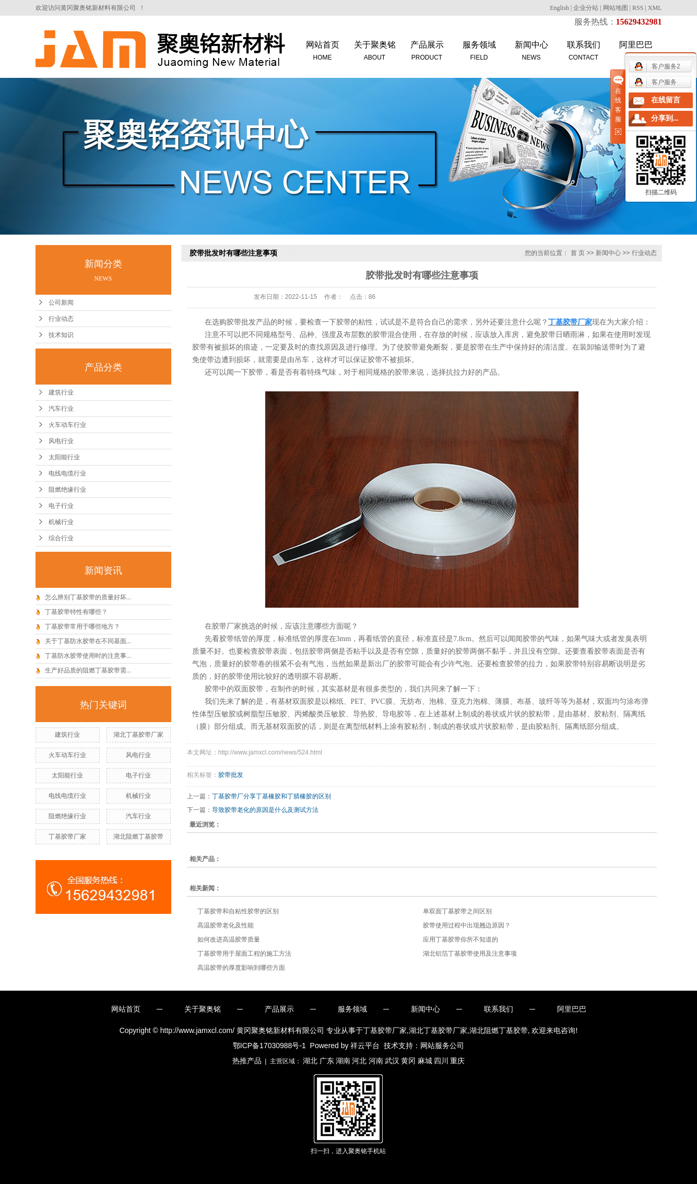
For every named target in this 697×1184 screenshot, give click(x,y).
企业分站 (585, 7)
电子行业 (61, 505)
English (559, 7)
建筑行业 (61, 392)
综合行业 (61, 538)
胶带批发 (230, 775)
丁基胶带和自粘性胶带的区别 (238, 911)
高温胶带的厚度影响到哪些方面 (241, 967)
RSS (637, 7)
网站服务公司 (442, 1045)
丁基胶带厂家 (67, 836)
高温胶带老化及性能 (225, 925)
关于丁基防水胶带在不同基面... (88, 641)
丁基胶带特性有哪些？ (76, 612)
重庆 (457, 1061)
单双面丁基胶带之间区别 (457, 911)
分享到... (665, 118)
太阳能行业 (64, 457)
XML (655, 7)
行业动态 (61, 318)
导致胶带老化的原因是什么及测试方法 (265, 810)
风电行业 (61, 441)
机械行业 (61, 522)
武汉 (392, 1061)
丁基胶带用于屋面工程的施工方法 (244, 953)
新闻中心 (531, 51)
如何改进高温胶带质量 (228, 939)
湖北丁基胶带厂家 (138, 734)
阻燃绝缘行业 (67, 489)
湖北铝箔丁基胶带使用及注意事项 (470, 953)
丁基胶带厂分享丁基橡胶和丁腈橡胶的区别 (271, 796)
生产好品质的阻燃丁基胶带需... (88, 670)
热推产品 (247, 1061)
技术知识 (61, 335)
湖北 (310, 1061)
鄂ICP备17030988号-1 (269, 1045)
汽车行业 (61, 408)
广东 (327, 1061)
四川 (441, 1061)
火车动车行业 (67, 424)
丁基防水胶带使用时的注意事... (88, 655)
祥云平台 (365, 1045)
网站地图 (615, 7)
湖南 (343, 1061)
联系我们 (584, 51)
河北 (359, 1061)
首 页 (578, 253)
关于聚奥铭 (375, 51)
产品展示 (427, 51)
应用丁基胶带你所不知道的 (460, 939)
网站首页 (323, 51)
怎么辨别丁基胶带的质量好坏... (88, 597)
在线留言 (665, 100)
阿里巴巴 (571, 1009)
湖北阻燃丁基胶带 (138, 836)
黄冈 (408, 1061)
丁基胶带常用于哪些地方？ (82, 626)
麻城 (425, 1061)
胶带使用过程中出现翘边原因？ (467, 925)
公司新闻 (61, 302)
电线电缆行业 (67, 473)
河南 (376, 1061)
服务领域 (479, 51)
